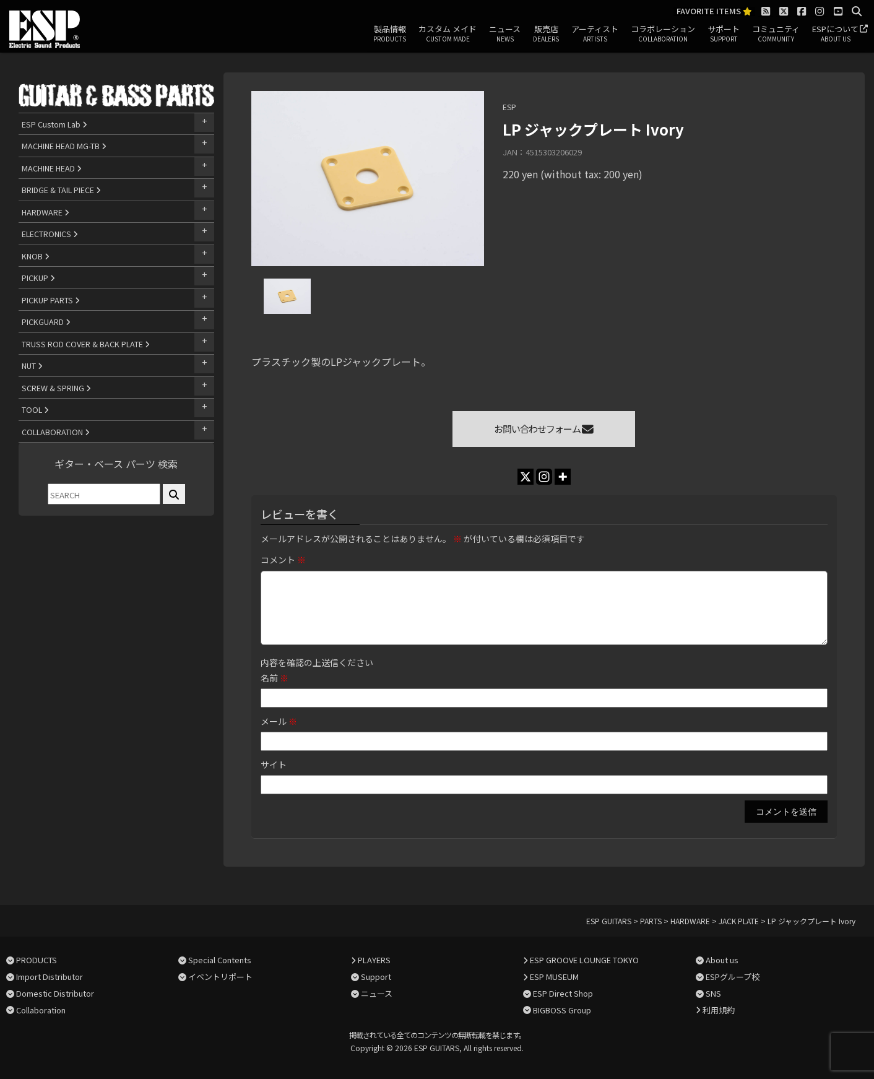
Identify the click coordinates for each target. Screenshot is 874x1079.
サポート (723, 34)
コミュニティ (776, 34)
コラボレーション (663, 34)
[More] (563, 477)
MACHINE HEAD (52, 168)
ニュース (505, 34)
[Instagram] (544, 477)
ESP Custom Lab (54, 124)
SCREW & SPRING (56, 388)
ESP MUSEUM (554, 976)
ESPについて (835, 34)
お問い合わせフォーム (544, 428)
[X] (525, 477)
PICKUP (38, 278)
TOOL (35, 409)
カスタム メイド (447, 34)
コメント (283, 559)
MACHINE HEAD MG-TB (64, 146)
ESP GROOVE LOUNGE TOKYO (584, 960)
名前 (274, 678)
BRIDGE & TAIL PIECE (61, 190)
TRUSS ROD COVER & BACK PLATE (86, 344)
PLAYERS (374, 960)
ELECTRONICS (50, 234)
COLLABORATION (56, 432)
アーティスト (594, 34)
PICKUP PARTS (51, 300)
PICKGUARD (46, 321)
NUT (32, 365)
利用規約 (719, 1010)
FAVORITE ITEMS (714, 11)
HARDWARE (45, 212)
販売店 (546, 34)
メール (279, 721)
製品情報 (389, 34)
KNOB (36, 256)
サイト (274, 764)
